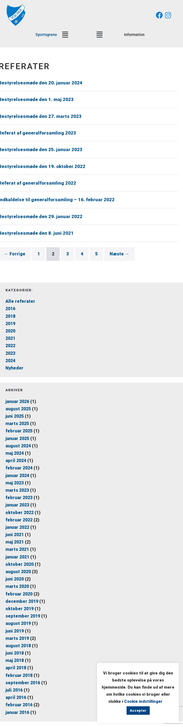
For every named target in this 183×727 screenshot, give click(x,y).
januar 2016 (17, 712)
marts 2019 (17, 638)
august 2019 (18, 623)
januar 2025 (17, 438)
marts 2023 (17, 490)
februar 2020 (18, 594)
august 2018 (18, 645)
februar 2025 (18, 430)
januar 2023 (17, 505)
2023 (10, 353)
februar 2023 (18, 497)
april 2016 (15, 697)
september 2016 (22, 682)
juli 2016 (14, 690)
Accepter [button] (138, 710)
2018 (10, 316)
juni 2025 (14, 416)
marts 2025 (17, 423)
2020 (10, 331)
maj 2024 (14, 453)
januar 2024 (17, 475)
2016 (10, 308)
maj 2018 (14, 660)
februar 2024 (18, 468)
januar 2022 (17, 527)
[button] (65, 35)
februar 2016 (18, 704)
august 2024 (18, 445)
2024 (10, 360)
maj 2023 (14, 482)
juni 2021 (14, 534)
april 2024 (15, 460)
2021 (10, 338)
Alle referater (20, 301)
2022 (10, 345)
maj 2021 (14, 542)
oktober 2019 (19, 608)
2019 (10, 323)
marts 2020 (17, 586)
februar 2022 (18, 520)
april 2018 (15, 667)
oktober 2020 (19, 564)
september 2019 (22, 616)
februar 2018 (18, 675)
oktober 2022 (19, 512)
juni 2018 (14, 653)
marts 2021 (17, 549)
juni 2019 (14, 631)
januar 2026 (17, 401)
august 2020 (18, 571)
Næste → (119, 253)
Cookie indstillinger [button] (143, 701)
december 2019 (21, 601)
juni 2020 (14, 579)
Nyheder (14, 368)
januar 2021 (17, 557)
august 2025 (18, 408)
